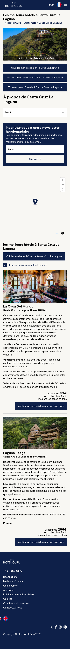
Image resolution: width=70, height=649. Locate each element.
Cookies (7, 599)
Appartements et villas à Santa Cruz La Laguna (35, 77)
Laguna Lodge (14, 453)
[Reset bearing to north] (62, 189)
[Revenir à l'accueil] (13, 4)
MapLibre (58, 233)
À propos (8, 590)
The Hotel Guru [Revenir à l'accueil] (12, 571)
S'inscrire (35, 159)
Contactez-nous (12, 607)
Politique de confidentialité (18, 594)
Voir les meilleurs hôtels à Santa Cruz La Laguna (34, 256)
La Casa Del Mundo (18, 306)
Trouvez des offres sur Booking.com (25, 265)
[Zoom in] (62, 180)
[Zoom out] (62, 184)
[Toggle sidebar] (65, 4)
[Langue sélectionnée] (59, 4)
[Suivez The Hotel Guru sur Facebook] (56, 627)
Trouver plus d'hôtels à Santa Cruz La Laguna (35, 87)
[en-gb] (5, 619)
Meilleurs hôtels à (13, 581)
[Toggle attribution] (63, 233)
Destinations (10, 577)
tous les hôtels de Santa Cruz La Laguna (35, 67)
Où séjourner (10, 585)
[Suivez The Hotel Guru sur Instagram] (60, 627)
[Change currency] (51, 5)
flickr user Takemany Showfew (38, 58)
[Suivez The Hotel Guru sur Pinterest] (65, 627)
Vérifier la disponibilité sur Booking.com (41, 406)
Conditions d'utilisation (16, 603)
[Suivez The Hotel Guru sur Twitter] (51, 627)
